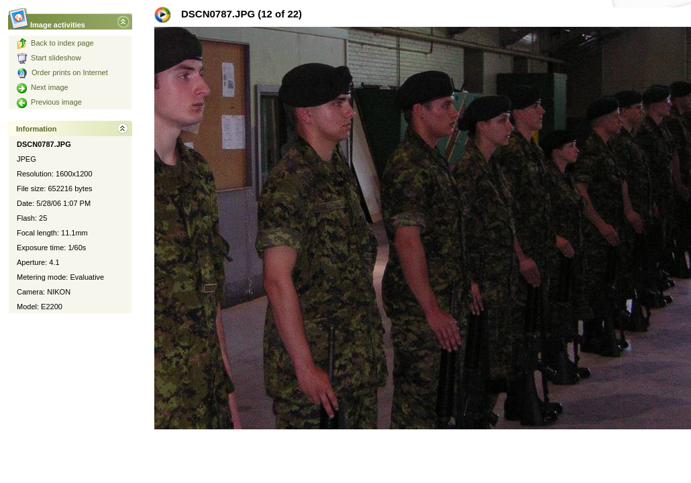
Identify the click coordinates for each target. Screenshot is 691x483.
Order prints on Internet (62, 72)
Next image (42, 87)
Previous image (49, 102)
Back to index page (55, 43)
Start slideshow (49, 58)
